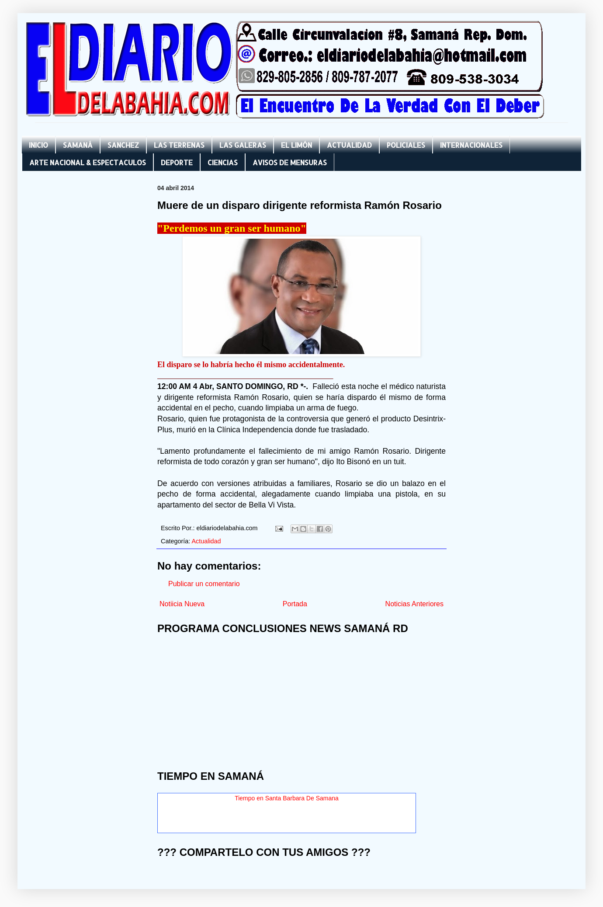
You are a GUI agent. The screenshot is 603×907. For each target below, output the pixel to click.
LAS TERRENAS (179, 144)
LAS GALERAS (242, 144)
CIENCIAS (223, 162)
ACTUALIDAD (349, 144)
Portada (295, 604)
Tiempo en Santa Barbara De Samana (287, 798)
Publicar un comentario (204, 583)
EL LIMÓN (296, 144)
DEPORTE (177, 162)
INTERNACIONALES (471, 144)
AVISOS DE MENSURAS (290, 162)
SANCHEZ (123, 144)
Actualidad (206, 541)
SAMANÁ (78, 144)
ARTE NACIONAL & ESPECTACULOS (87, 162)
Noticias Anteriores (414, 604)
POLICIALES (406, 144)
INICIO (38, 144)
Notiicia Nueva (181, 604)
